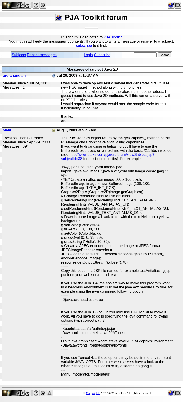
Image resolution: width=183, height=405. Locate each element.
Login (88, 55)
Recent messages (42, 55)
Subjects (19, 55)
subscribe (84, 45)
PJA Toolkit (113, 37)
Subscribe (102, 55)
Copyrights (93, 393)
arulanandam (14, 75)
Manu (7, 130)
